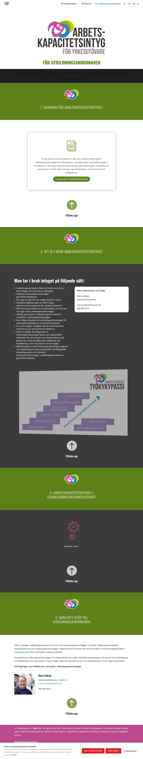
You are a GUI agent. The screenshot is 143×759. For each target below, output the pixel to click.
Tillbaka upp (71, 215)
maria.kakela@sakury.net (50, 683)
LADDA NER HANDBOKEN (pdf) (71, 179)
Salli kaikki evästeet (93, 751)
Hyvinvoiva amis (22, 652)
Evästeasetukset (130, 751)
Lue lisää (14, 755)
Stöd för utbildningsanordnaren (71, 79)
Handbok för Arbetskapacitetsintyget (30, 74)
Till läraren (86, 4)
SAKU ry (37, 728)
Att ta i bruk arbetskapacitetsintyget (63, 74)
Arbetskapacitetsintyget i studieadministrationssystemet (105, 74)
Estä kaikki (113, 751)
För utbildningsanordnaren (108, 4)
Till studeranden (68, 4)
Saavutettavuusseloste (26, 742)
